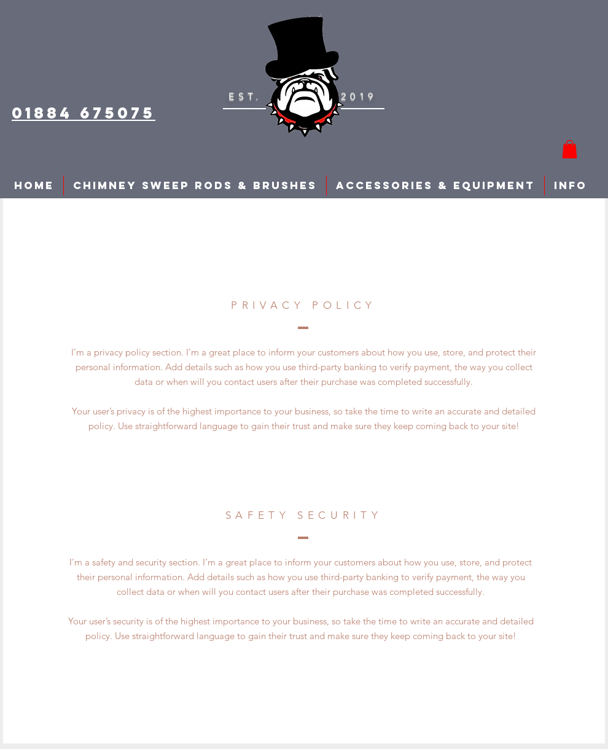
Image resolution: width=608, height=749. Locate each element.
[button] (569, 149)
